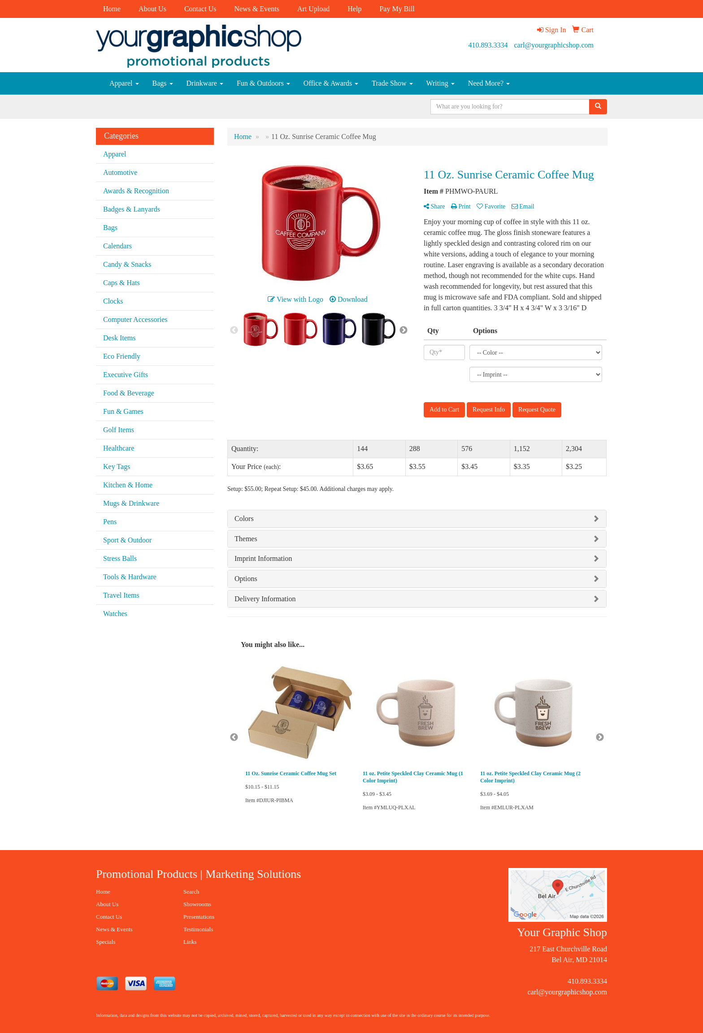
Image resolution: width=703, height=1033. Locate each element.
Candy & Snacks (127, 264)
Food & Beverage (128, 393)
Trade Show (392, 83)
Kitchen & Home (127, 485)
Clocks (113, 301)
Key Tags (116, 466)
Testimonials (198, 929)
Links (190, 941)
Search (191, 891)
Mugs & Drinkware (131, 503)
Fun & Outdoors (263, 83)
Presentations (198, 916)
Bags (162, 83)
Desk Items (119, 338)
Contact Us (200, 9)
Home (112, 9)
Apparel (124, 83)
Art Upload (313, 9)
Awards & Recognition (136, 191)
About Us (152, 9)
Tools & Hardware (129, 577)
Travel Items (121, 595)
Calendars (117, 246)
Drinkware (205, 83)
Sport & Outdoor (127, 540)
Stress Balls (120, 558)
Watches (115, 613)
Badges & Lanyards (131, 209)
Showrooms (197, 904)
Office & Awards (331, 83)
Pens (110, 521)
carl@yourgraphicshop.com (554, 45)
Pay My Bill (396, 9)
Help (354, 9)
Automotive (120, 172)
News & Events (256, 9)
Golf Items (118, 430)
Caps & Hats (121, 282)
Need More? (489, 83)
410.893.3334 (488, 45)
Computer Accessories (135, 319)
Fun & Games (123, 411)
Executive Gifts (125, 374)
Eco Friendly (121, 356)
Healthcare (118, 448)
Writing (440, 83)
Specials (105, 941)
